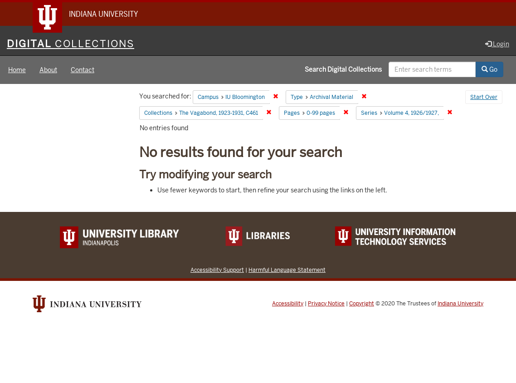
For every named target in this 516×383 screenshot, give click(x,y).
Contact (82, 70)
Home (17, 70)
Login (497, 44)
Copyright (361, 303)
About (48, 70)
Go (489, 69)
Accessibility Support (217, 269)
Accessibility (287, 303)
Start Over (483, 97)
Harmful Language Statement (287, 269)
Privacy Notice (326, 303)
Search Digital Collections (343, 69)
